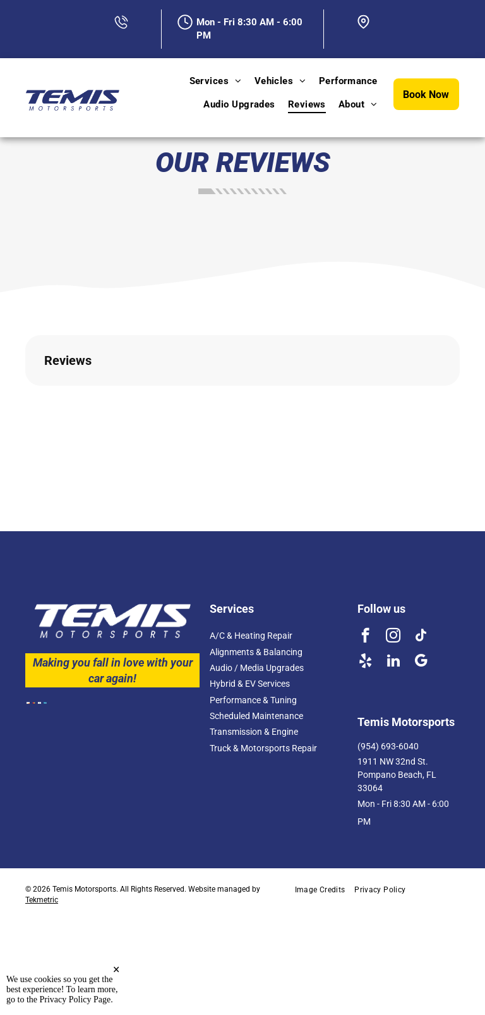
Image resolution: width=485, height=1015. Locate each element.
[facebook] (365, 636)
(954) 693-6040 (388, 746)
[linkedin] (393, 662)
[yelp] (365, 662)
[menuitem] (215, 81)
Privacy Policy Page (75, 999)
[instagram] (393, 636)
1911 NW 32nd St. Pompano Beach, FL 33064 (396, 774)
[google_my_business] (421, 662)
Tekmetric (41, 899)
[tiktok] (421, 636)
